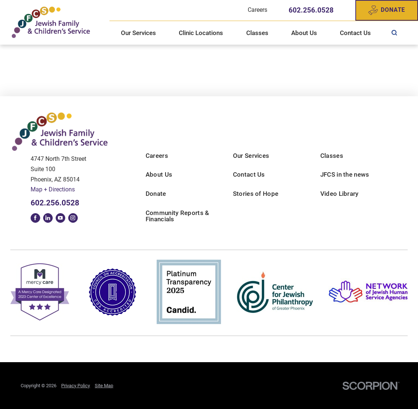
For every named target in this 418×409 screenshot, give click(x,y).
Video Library (339, 193)
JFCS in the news (344, 174)
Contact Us (249, 174)
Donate (386, 10)
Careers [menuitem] (257, 10)
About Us (159, 174)
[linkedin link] (48, 218)
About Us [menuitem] (304, 33)
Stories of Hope (256, 193)
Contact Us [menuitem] (355, 33)
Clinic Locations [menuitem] (201, 33)
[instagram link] (73, 218)
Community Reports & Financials (177, 216)
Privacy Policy (75, 385)
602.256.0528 (311, 10)
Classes (331, 155)
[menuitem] (394, 33)
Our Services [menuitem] (138, 33)
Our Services (251, 155)
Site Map (104, 385)
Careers (157, 155)
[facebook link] (35, 218)
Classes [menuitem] (257, 33)
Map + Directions (53, 189)
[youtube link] (60, 218)
